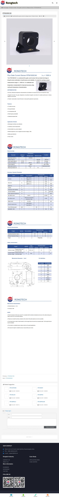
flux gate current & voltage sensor (25, 7)
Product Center (12, 7)
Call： (25, 414)
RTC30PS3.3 (13, 401)
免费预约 (35, 495)
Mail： (25, 417)
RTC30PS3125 (41, 401)
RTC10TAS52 (13, 387)
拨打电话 (48, 495)
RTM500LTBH (11, 376)
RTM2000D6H (9, 378)
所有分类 (11, 495)
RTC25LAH (12, 394)
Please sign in (8, 410)
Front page (4, 7)
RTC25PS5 (40, 394)
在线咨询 (23, 495)
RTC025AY (40, 387)
